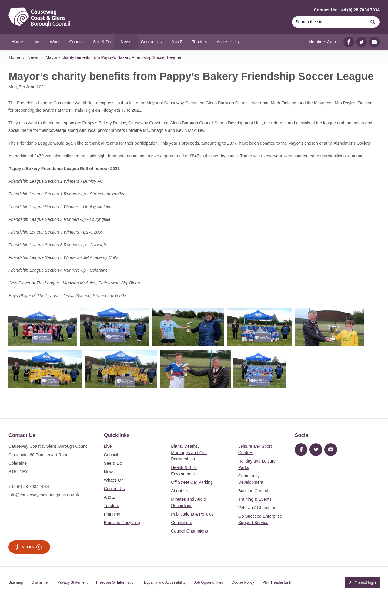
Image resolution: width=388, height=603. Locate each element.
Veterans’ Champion (257, 507)
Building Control (253, 490)
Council (111, 454)
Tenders (111, 505)
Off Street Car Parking (191, 482)
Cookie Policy (243, 582)
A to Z (109, 497)
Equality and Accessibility (165, 582)
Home (14, 57)
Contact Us (114, 488)
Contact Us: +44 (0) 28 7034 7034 (347, 10)
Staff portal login (362, 582)
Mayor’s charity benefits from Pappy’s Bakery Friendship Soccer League (113, 57)
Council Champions (189, 531)
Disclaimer (40, 582)
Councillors (181, 522)
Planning (112, 514)
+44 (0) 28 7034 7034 (28, 486)
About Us (180, 490)
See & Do (113, 463)
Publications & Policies (192, 514)
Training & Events (255, 499)
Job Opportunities (208, 582)
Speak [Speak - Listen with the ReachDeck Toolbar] (28, 547)
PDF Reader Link (277, 582)
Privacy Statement (73, 582)
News (33, 57)
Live (108, 446)
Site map (15, 582)
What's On (114, 480)
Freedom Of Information (115, 582)
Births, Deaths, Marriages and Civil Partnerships (189, 452)
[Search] (329, 22)
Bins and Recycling (122, 522)
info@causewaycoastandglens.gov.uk (43, 495)
